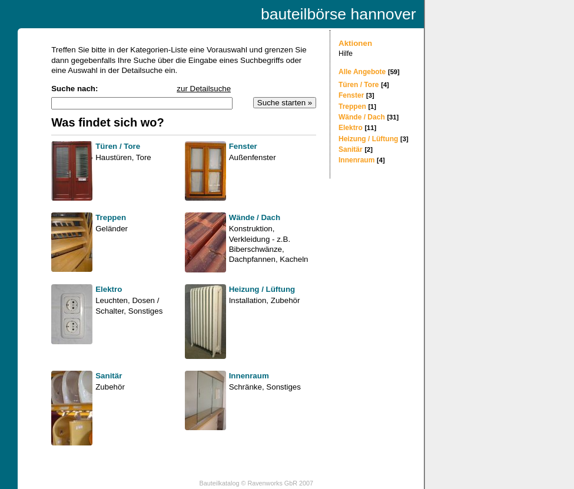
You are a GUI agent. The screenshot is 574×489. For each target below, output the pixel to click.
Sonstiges (145, 311)
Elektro (351, 128)
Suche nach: (74, 88)
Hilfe (346, 53)
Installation (248, 300)
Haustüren (113, 157)
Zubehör (285, 300)
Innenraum (356, 160)
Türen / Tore (359, 85)
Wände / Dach (362, 117)
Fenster (351, 95)
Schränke (245, 386)
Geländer (111, 228)
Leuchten (111, 300)
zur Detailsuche (204, 88)
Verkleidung (249, 239)
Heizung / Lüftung (368, 139)
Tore (143, 157)
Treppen (352, 106)
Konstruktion (251, 228)
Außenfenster (252, 157)
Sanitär (351, 149)
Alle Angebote (362, 72)
